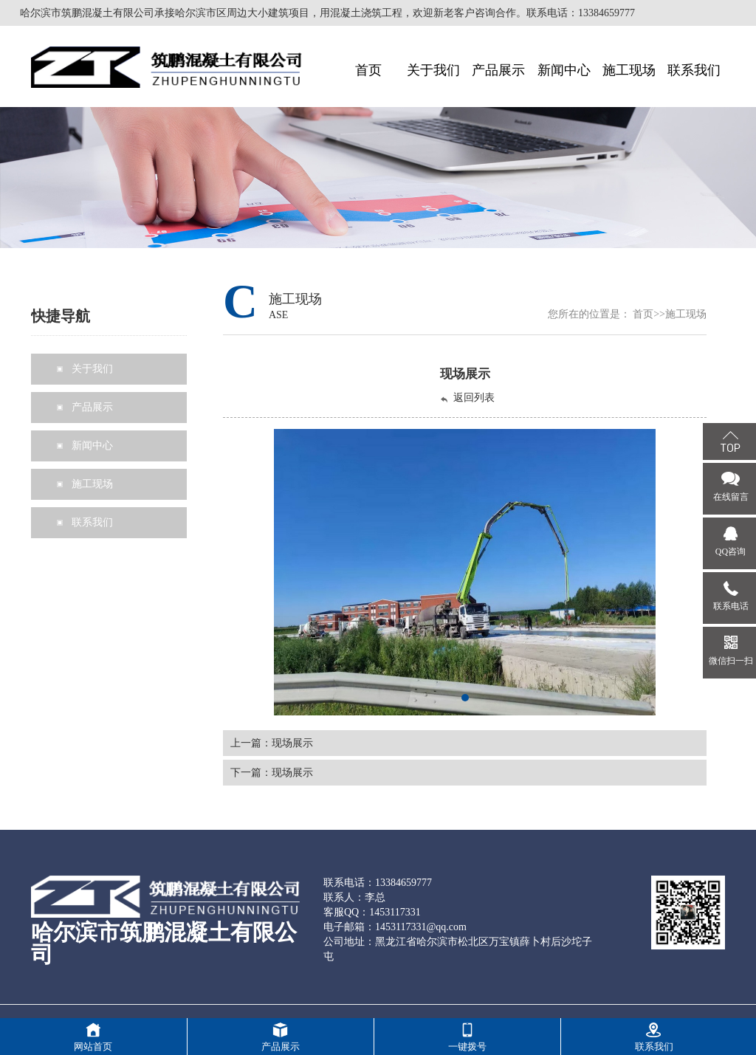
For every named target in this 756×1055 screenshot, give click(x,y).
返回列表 (467, 398)
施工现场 (686, 314)
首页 (643, 314)
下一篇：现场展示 (271, 772)
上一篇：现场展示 (271, 743)
